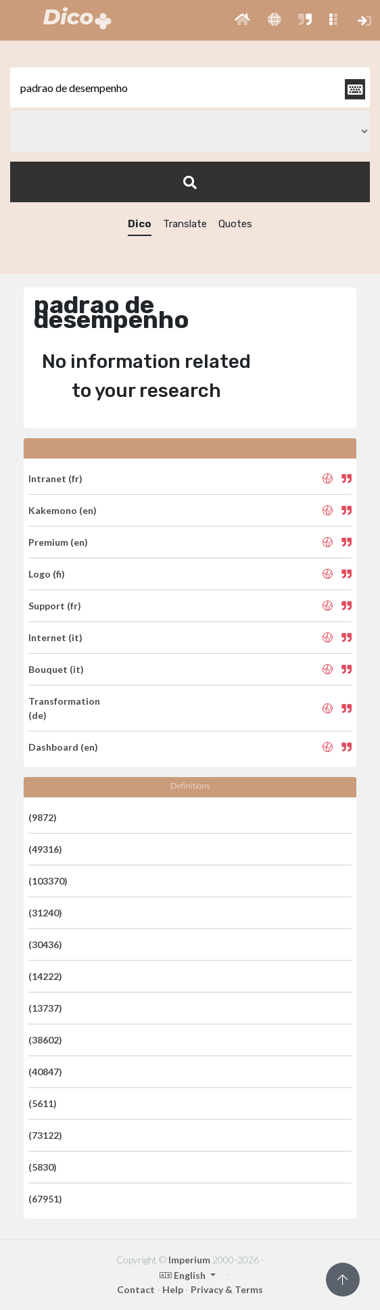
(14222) (45, 976)
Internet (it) (55, 637)
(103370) (48, 881)
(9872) (42, 817)
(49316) (45, 849)
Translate (185, 224)
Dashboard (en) (63, 747)
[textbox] (190, 88)
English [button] (184, 1275)
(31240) (45, 912)
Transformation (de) (64, 708)
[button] (242, 20)
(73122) (45, 1135)
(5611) (42, 1103)
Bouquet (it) (56, 669)
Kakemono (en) (62, 510)
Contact (136, 1289)
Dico (139, 224)
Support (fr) (54, 605)
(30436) (45, 944)
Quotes (235, 224)
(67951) (45, 1198)
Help (172, 1289)
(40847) (45, 1071)
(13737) (45, 1008)
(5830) (42, 1167)
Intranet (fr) (55, 478)
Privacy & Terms (227, 1289)
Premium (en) (58, 542)
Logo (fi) (46, 574)
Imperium (189, 1259)
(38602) (45, 1040)
